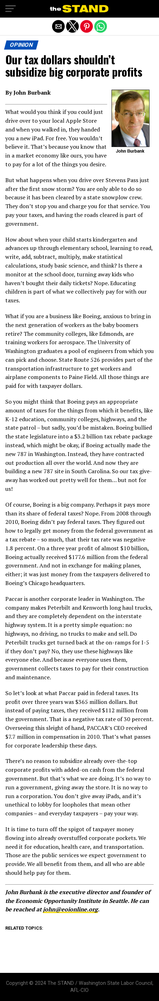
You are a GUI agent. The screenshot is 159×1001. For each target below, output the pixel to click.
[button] (10, 8)
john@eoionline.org (70, 909)
